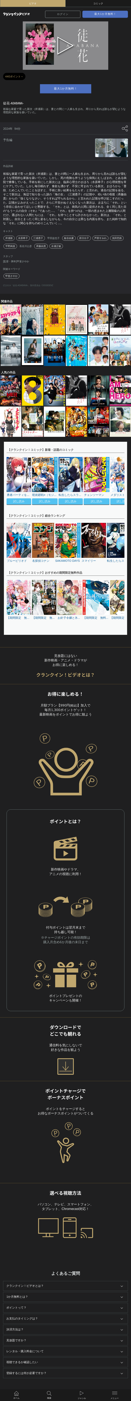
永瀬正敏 (56, 246)
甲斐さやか (11, 276)
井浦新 (9, 238)
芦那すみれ (100, 238)
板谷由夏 (69, 238)
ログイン (62, 14)
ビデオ (32, 3)
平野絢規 (10, 246)
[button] (119, 481)
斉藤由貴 (41, 246)
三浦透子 (38, 238)
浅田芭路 (117, 238)
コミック (98, 3)
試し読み (19, 501)
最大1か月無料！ (105, 14)
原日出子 (84, 238)
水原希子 (23, 238)
